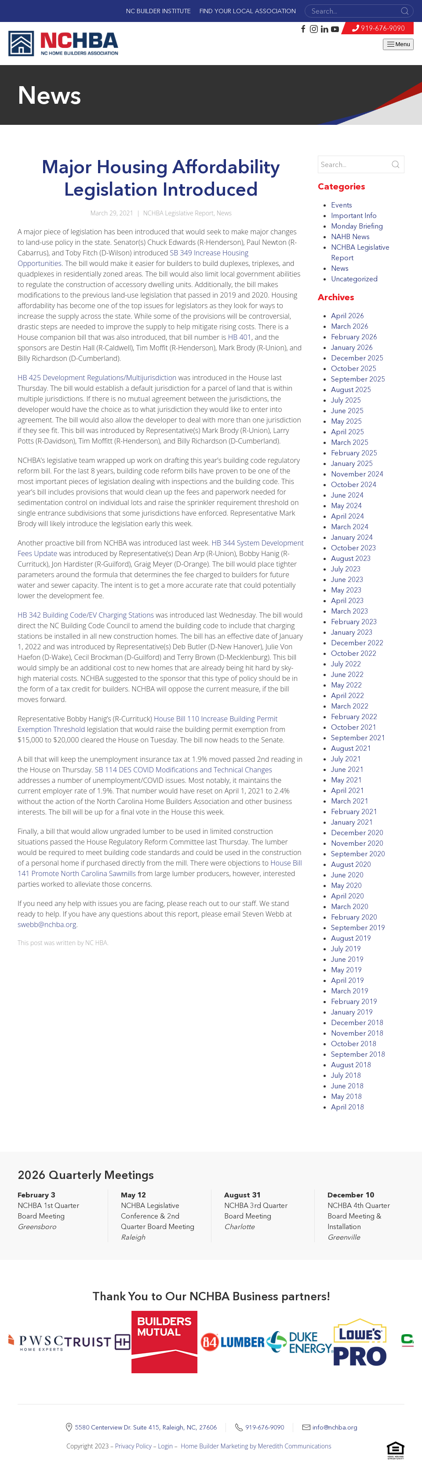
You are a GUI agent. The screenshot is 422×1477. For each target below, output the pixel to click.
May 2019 (346, 969)
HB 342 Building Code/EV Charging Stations (86, 615)
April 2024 (347, 516)
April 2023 (347, 600)
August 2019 (351, 938)
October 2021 (353, 727)
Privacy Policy (133, 1446)
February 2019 (354, 1001)
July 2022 (346, 663)
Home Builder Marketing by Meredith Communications (256, 1446)
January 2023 (352, 632)
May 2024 (346, 505)
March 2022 (349, 706)
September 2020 (358, 853)
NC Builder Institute (158, 11)
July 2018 (346, 1075)
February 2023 (354, 621)
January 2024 (352, 537)
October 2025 (353, 368)
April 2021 (347, 790)
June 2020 (347, 874)
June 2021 (347, 769)
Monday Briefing (357, 226)
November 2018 (357, 1033)
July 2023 (346, 568)
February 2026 (354, 336)
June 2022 (347, 674)
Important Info (354, 215)
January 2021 (352, 822)
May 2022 (346, 684)
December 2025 (357, 357)
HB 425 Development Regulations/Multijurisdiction (97, 377)
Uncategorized (354, 278)
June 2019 (347, 959)
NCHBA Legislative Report (178, 213)
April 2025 (347, 431)
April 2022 (347, 695)
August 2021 (351, 748)
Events (341, 204)
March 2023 (349, 611)
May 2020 (346, 885)
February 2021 (354, 811)
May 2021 (346, 779)
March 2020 (349, 906)
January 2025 (352, 463)
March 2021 (349, 801)
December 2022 (357, 642)
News (224, 213)
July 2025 (346, 400)
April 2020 (347, 895)
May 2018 (346, 1096)
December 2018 (357, 1022)
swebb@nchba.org (47, 924)
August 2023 (351, 558)
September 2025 (358, 379)
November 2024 (357, 473)
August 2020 (351, 864)
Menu (398, 44)
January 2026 (352, 347)
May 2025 (346, 421)
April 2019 (347, 980)
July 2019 (346, 948)
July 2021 (346, 758)
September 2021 (358, 737)
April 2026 (347, 315)
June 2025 (347, 410)
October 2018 (353, 1043)
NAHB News (350, 236)
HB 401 (239, 337)
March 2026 (349, 326)
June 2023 (347, 579)
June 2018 (347, 1085)
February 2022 (354, 716)
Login (165, 1446)
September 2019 (358, 927)
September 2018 (358, 1054)
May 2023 (346, 590)
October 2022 (353, 653)
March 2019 (349, 990)
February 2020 (354, 917)
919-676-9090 (383, 28)
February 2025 (354, 452)
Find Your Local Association (248, 11)
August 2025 (351, 389)
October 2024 (353, 484)
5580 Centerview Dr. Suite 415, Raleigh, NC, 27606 (146, 1427)
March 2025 (349, 442)
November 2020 (357, 843)
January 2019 (352, 1012)
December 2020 (357, 832)
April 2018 (347, 1106)
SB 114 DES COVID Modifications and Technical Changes (183, 770)
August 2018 (351, 1064)
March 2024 (349, 526)
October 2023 (353, 547)
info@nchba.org (335, 1427)
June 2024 (347, 495)
